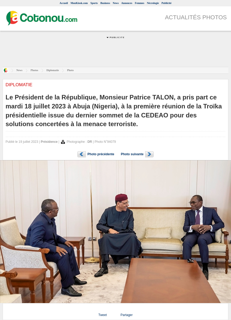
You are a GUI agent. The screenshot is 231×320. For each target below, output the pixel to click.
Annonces (126, 3)
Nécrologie (153, 3)
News (116, 3)
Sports (94, 3)
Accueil (63, 3)
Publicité (167, 3)
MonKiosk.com (79, 3)
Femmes (139, 3)
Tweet (102, 315)
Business (105, 3)
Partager (126, 315)
